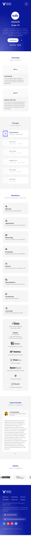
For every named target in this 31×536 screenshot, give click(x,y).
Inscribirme (13, 40)
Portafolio (6, 499)
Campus (22, 499)
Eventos (23, 497)
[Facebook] (4, 523)
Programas (14, 497)
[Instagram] (12, 523)
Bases (19, 45)
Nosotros (5, 497)
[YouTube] (8, 523)
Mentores (14, 499)
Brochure (13, 45)
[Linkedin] (16, 523)
